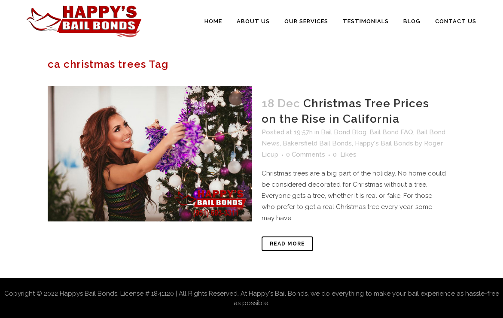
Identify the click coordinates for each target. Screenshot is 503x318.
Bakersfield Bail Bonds (317, 143)
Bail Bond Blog (343, 132)
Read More (287, 244)
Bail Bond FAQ (391, 132)
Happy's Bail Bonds (384, 143)
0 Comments (305, 154)
